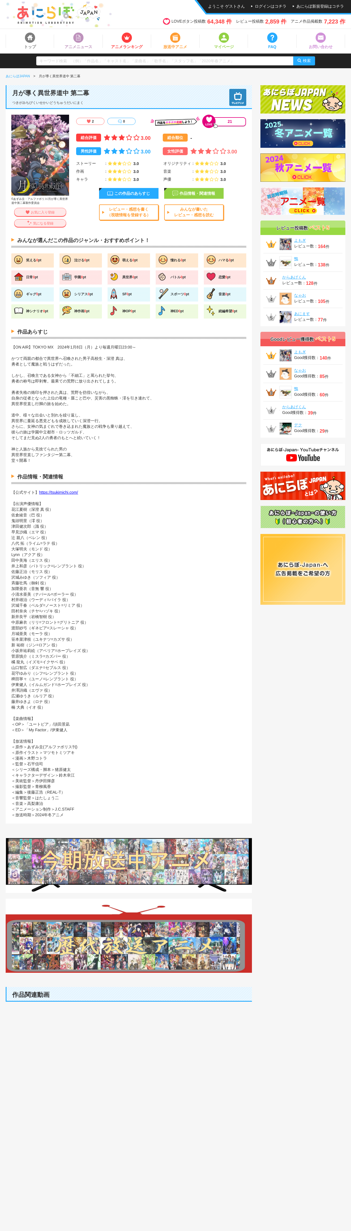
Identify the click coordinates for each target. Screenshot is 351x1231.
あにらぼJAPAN (18, 76)
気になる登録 (43, 223)
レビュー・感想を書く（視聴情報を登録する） (129, 212)
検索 (307, 60)
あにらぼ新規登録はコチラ (320, 6)
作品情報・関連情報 (197, 193)
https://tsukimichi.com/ (58, 492)
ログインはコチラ (270, 6)
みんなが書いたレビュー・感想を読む (194, 212)
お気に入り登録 (43, 212)
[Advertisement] (129, 1191)
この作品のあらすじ (132, 193)
